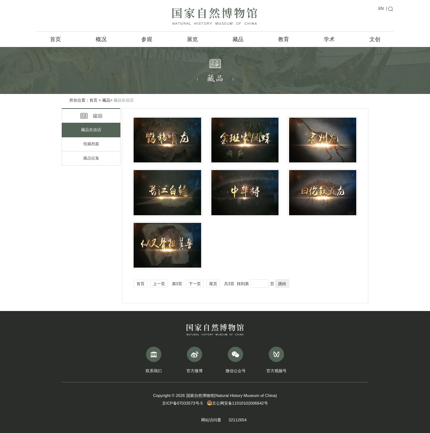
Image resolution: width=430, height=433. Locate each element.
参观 (146, 39)
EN (381, 8)
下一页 (195, 284)
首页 (55, 39)
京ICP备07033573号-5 (182, 403)
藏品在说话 (124, 100)
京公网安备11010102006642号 (237, 403)
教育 (283, 39)
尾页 (213, 284)
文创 (374, 39)
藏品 (238, 39)
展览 (192, 39)
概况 (101, 39)
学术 (329, 39)
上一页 (159, 284)
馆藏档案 (91, 144)
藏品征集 (91, 158)
